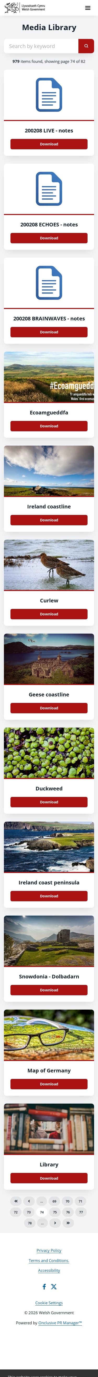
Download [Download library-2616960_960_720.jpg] (49, 1178)
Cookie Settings (49, 1302)
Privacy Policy (49, 1250)
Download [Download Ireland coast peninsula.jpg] (49, 896)
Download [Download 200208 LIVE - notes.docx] (49, 144)
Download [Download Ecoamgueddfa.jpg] (49, 426)
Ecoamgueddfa (49, 412)
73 (29, 1212)
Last (68, 1223)
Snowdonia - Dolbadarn (49, 976)
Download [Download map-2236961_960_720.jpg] (49, 1084)
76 (68, 1212)
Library (49, 1164)
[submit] (86, 46)
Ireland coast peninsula (49, 882)
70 (67, 1201)
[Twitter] (54, 1286)
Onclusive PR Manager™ (60, 1322)
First (16, 1201)
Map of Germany (49, 1070)
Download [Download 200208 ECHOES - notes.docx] (49, 238)
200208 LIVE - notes (49, 130)
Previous (29, 1201)
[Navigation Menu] (87, 7)
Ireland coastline (49, 506)
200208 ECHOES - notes (49, 224)
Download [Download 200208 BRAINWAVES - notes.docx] (49, 332)
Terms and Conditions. (49, 1260)
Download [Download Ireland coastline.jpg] (49, 520)
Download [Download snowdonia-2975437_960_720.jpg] (49, 990)
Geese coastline (49, 694)
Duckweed (49, 788)
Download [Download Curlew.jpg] (49, 614)
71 (80, 1201)
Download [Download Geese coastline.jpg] (49, 708)
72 (16, 1212)
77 (81, 1212)
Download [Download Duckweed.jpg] (49, 802)
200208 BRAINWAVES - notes (49, 318)
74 (42, 1212)
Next (55, 1223)
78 (30, 1223)
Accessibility (49, 1270)
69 (54, 1201)
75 (55, 1212)
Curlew (49, 600)
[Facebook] (44, 1286)
